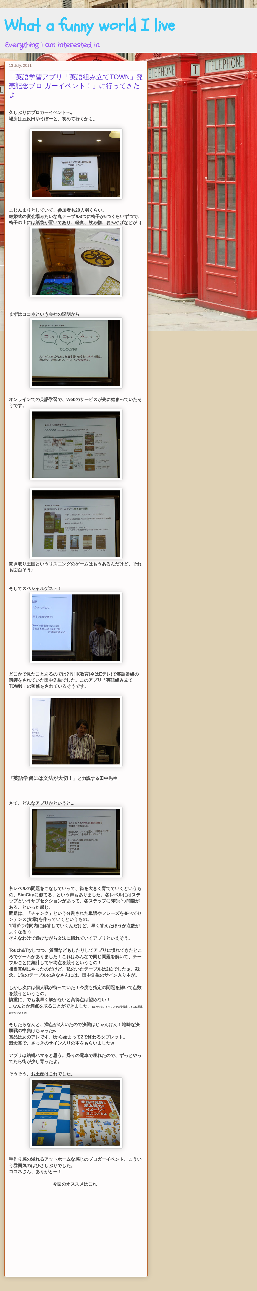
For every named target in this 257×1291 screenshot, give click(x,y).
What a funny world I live (89, 25)
